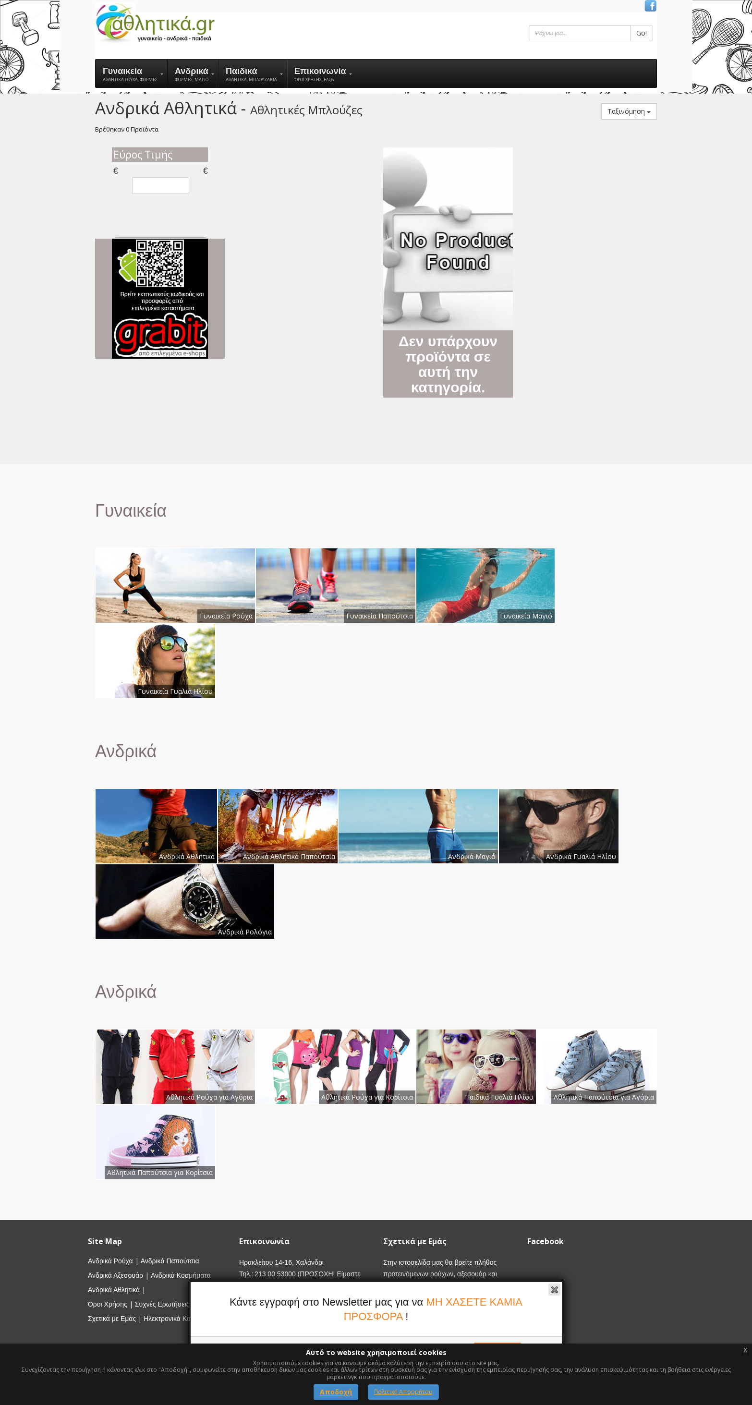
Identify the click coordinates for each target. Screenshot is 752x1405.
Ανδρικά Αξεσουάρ (115, 1275)
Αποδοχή (336, 1391)
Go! (641, 32)
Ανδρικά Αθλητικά (114, 1290)
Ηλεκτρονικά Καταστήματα (183, 1318)
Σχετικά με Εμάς (112, 1318)
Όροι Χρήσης (107, 1304)
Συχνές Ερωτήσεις (162, 1304)
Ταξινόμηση (629, 111)
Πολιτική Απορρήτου (403, 1392)
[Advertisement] (304, 291)
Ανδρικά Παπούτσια (170, 1261)
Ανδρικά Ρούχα (110, 1261)
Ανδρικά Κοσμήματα (181, 1275)
